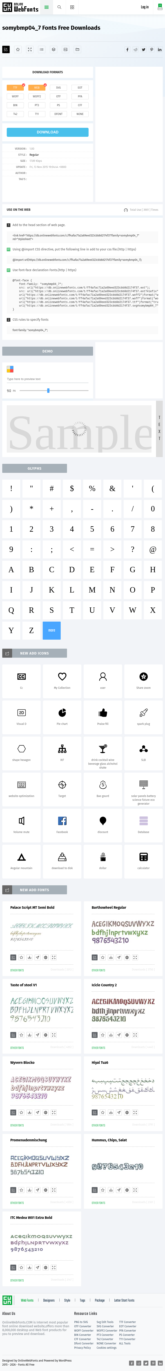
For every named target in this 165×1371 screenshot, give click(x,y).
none (79, 114)
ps (58, 105)
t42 (15, 114)
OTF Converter (82, 1326)
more (51, 630)
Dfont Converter (84, 1343)
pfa (80, 96)
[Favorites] (18, 49)
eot (80, 87)
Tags (82, 1301)
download (47, 132)
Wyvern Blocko (22, 1062)
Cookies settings (106, 1347)
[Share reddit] (135, 49)
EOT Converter (127, 1326)
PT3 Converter (105, 1335)
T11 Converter (127, 1339)
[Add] (6, 49)
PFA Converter (127, 1330)
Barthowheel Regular (109, 907)
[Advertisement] (129, 134)
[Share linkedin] (160, 49)
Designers (49, 1301)
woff (15, 96)
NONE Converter (106, 1343)
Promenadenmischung (28, 1140)
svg (58, 87)
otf (58, 96)
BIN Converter (82, 1335)
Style (67, 1301)
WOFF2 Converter (107, 1330)
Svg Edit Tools (105, 1322)
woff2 (37, 96)
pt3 (37, 105)
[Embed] (46, 957)
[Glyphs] (41, 49)
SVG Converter (105, 1326)
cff (80, 105)
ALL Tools (125, 1343)
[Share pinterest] (152, 49)
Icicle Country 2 (104, 985)
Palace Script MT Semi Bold (32, 907)
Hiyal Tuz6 (100, 1062)
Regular (34, 154)
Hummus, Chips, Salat (109, 1140)
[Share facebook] (127, 49)
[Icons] (65, 49)
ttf (15, 87)
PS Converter (127, 1335)
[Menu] (72, 7)
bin (15, 105)
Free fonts (20, 7)
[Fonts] (77, 49)
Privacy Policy (82, 1347)
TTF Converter (127, 1322)
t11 (37, 114)
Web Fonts (27, 1301)
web (37, 87)
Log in (145, 7)
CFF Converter (82, 1339)
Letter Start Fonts (124, 1301)
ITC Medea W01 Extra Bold (31, 1217)
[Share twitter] (144, 49)
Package (100, 1301)
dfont (58, 114)
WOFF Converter (84, 1330)
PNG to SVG (81, 1322)
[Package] (53, 49)
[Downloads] (29, 957)
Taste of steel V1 (23, 985)
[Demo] (29, 49)
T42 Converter (105, 1339)
